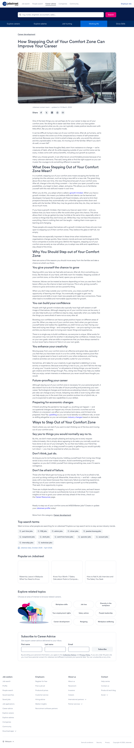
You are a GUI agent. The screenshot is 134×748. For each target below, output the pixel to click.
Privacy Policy (85, 655)
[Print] (57, 112)
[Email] (63, 112)
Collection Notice (69, 655)
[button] (8, 741)
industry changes (75, 417)
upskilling (53, 415)
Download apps (8, 731)
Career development (26, 34)
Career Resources (43, 497)
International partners (76, 699)
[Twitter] (46, 112)
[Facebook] (41, 112)
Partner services (74, 704)
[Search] (110, 14)
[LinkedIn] (52, 112)
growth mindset (76, 193)
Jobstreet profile (43, 508)
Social (103, 695)
